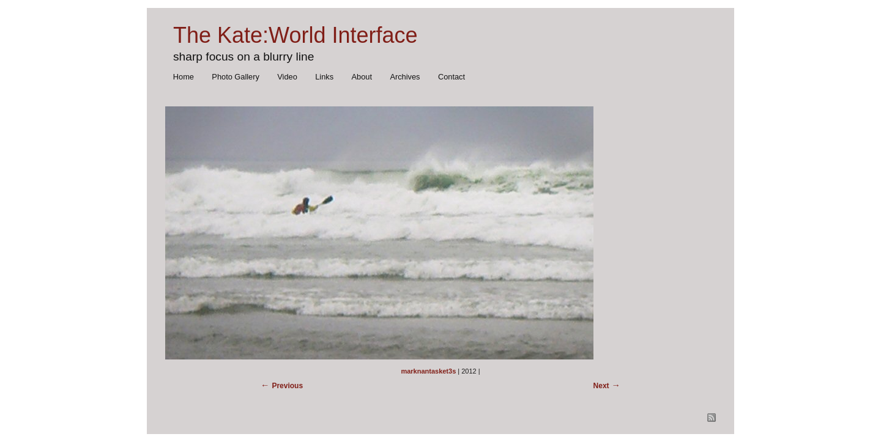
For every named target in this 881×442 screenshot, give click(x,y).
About (362, 76)
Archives (405, 76)
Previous (287, 385)
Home (183, 76)
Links (324, 76)
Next (601, 385)
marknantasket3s (428, 371)
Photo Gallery (235, 76)
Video (287, 76)
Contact (451, 76)
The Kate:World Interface (295, 35)
